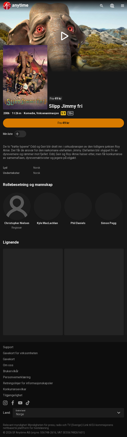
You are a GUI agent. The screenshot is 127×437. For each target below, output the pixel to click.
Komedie (29, 113)
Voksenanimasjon (47, 113)
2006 (6, 113)
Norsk (36, 167)
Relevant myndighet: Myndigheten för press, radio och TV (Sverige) (42, 424)
